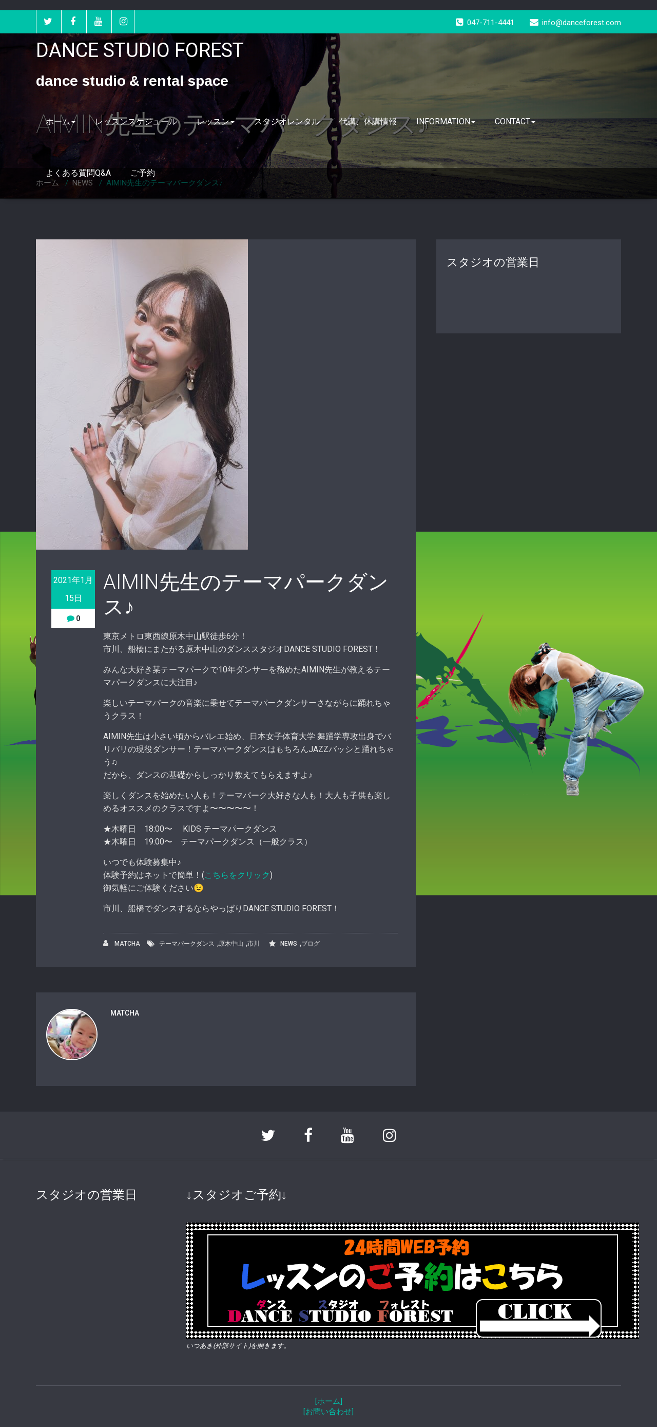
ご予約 (142, 173)
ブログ (310, 943)
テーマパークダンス (187, 943)
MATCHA (121, 943)
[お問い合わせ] (328, 1411)
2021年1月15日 (73, 589)
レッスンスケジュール (136, 121)
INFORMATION (445, 121)
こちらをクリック (237, 875)
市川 (253, 943)
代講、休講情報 (368, 121)
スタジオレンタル (287, 121)
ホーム (60, 121)
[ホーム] (328, 1401)
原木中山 (231, 943)
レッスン (216, 121)
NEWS (288, 943)
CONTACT (515, 121)
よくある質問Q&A (78, 173)
